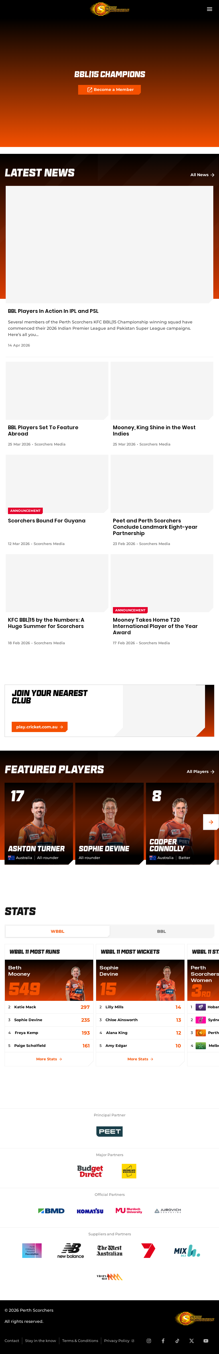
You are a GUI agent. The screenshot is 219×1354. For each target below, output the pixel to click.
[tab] (58, 931)
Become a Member (110, 89)
